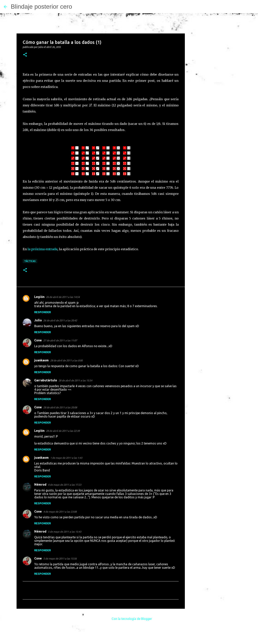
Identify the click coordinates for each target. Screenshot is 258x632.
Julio (38, 320)
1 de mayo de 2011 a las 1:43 (66, 457)
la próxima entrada (42, 249)
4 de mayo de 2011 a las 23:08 (60, 511)
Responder (42, 312)
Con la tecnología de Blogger (129, 618)
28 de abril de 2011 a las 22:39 (63, 430)
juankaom (41, 360)
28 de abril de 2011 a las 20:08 (60, 407)
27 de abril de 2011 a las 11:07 (60, 340)
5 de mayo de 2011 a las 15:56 (60, 558)
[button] (25, 55)
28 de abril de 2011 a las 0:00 (66, 360)
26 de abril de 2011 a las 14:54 (63, 297)
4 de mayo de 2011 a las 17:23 (64, 484)
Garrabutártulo (45, 380)
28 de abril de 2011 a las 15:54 (75, 380)
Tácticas (30, 261)
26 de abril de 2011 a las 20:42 (60, 320)
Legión (39, 296)
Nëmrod (40, 484)
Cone (38, 340)
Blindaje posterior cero (41, 6)
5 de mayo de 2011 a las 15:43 (64, 531)
